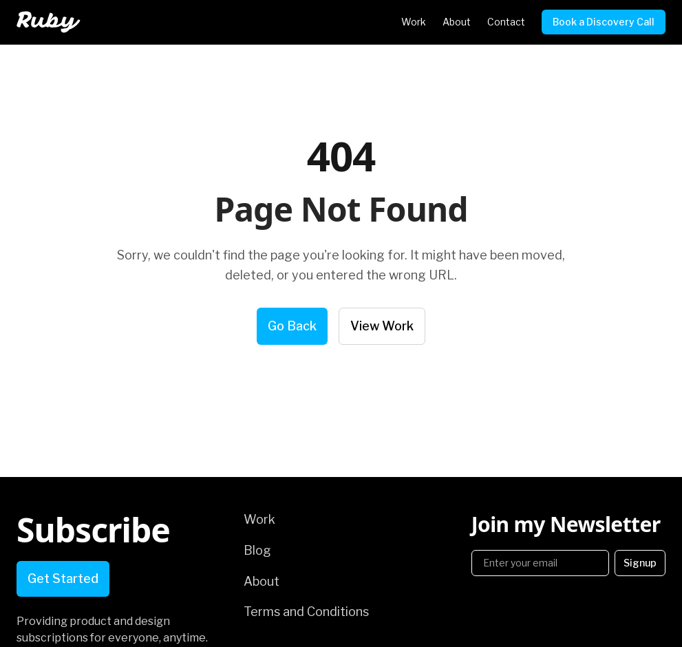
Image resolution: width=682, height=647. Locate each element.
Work (413, 22)
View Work (382, 326)
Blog (257, 550)
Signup (640, 563)
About (457, 22)
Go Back (292, 326)
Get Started (63, 578)
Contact (506, 22)
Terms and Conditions (306, 611)
